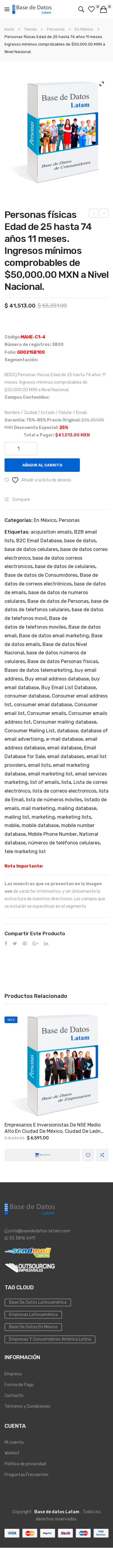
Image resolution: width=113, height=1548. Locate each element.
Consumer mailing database (64, 722)
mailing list (17, 817)
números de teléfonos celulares (64, 843)
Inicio (9, 29)
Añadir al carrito (42, 465)
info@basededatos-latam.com (40, 1231)
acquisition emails (51, 532)
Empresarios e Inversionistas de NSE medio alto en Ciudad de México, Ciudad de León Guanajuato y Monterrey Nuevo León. (53, 1128)
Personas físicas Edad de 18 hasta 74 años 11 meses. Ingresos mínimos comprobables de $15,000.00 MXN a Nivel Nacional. (93, 214)
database (67, 731)
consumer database (27, 696)
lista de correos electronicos (64, 791)
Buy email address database (57, 679)
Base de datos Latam (56, 1511)
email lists (39, 765)
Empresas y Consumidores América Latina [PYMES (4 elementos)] (50, 1339)
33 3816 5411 (21, 1238)
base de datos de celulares (65, 566)
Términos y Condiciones (27, 1406)
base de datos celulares (31, 549)
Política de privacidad (25, 1463)
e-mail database (64, 739)
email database (64, 748)
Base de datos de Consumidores (41, 575)
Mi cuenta (14, 1442)
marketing (43, 817)
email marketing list (50, 774)
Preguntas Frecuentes (27, 1474)
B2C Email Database (39, 540)
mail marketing (38, 808)
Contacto (14, 1395)
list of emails (44, 782)
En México (84, 29)
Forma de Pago (19, 1384)
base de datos (80, 540)
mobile (12, 825)
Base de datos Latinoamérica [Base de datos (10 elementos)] (38, 1302)
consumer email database (43, 704)
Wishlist (12, 1453)
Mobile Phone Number (52, 834)
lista (66, 782)
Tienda (30, 29)
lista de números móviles (54, 799)
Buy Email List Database (68, 687)
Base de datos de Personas (58, 601)
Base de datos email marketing (54, 636)
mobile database (40, 825)
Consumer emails (46, 713)
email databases (65, 756)
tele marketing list (25, 851)
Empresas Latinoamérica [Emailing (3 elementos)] (33, 1314)
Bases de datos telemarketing (38, 670)
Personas (56, 29)
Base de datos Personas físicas (62, 661)
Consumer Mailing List (30, 731)
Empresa (13, 1374)
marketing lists (74, 817)
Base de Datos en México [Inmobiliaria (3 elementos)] (33, 1326)
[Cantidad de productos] (21, 448)
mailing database (77, 808)
